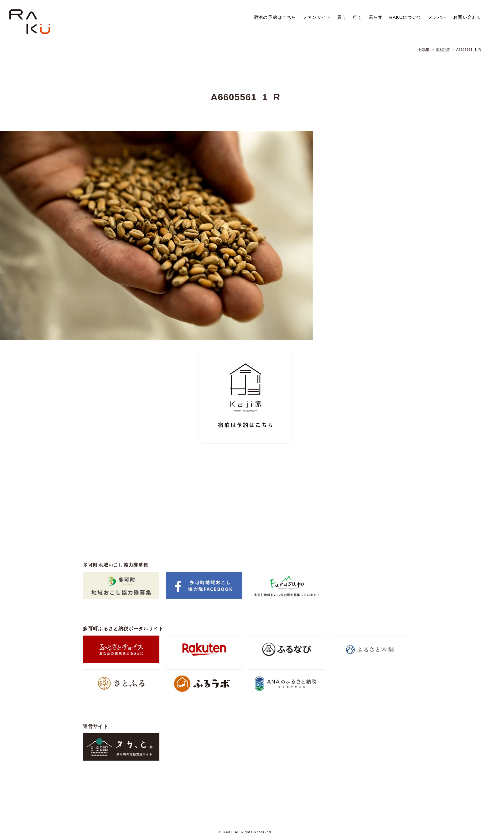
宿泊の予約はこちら (275, 17)
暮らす (376, 17)
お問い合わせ (467, 17)
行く (357, 17)
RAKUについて (405, 17)
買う (342, 17)
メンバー (437, 17)
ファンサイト (316, 17)
